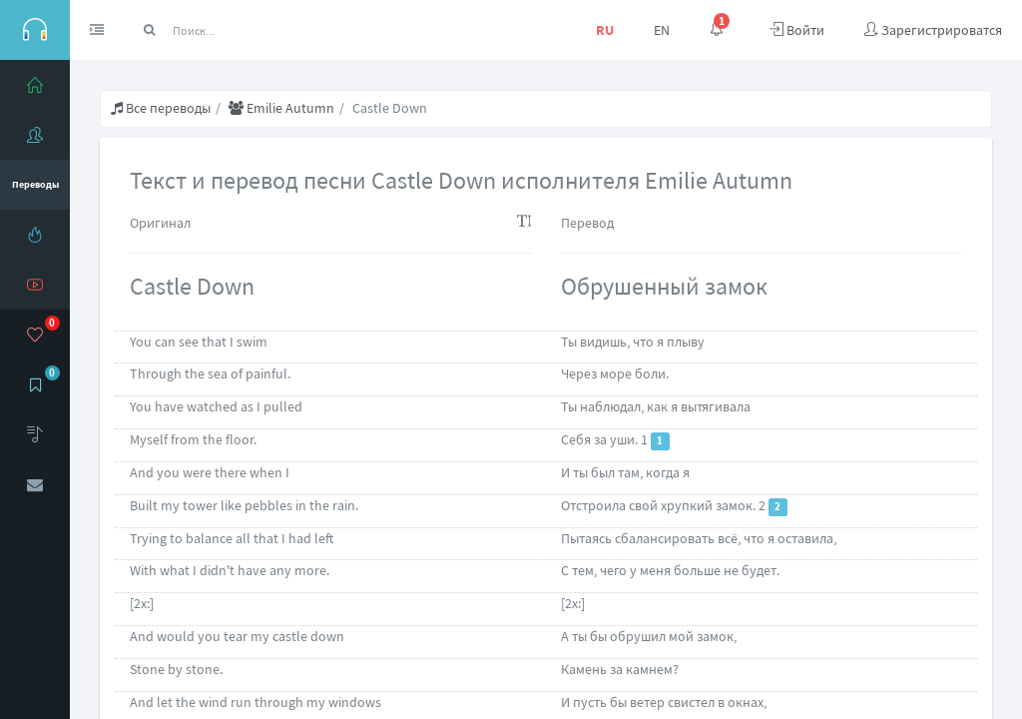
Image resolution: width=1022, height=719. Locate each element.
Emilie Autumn (281, 108)
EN (662, 30)
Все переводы (161, 108)
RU (605, 30)
